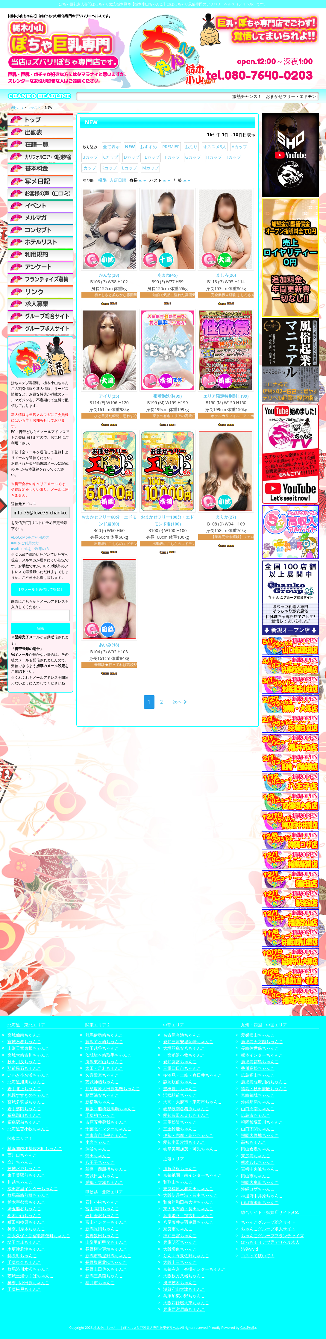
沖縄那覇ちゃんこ (258, 1102)
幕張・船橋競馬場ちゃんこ (110, 1108)
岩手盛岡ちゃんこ (24, 1108)
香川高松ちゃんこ (258, 1068)
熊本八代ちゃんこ (258, 1162)
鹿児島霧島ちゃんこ (260, 1061)
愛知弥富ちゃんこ (180, 1061)
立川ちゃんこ (20, 1162)
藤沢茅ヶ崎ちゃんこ (104, 1041)
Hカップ (214, 157)
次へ (180, 702)
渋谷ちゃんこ (97, 1149)
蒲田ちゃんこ (97, 1155)
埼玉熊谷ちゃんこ (24, 1208)
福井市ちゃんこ (100, 1282)
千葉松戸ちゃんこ (24, 1289)
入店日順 (118, 180)
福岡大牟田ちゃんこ (260, 1182)
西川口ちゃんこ (22, 1155)
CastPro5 (247, 1327)
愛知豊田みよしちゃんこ (186, 1115)
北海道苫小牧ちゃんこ (28, 1129)
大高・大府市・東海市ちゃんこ (192, 1102)
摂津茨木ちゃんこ (180, 1282)
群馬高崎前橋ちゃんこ (28, 1195)
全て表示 (111, 146)
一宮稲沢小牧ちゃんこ (184, 1055)
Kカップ (109, 168)
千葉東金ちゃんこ (24, 1262)
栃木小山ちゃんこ (24, 1215)
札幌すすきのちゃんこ (28, 1095)
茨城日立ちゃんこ (102, 1176)
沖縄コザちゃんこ (258, 1189)
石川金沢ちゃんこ (102, 1215)
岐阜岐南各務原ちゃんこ (186, 1108)
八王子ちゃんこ (100, 1162)
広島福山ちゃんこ (258, 1075)
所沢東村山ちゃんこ (104, 1061)
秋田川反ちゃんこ (24, 1061)
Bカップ (90, 157)
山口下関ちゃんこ (258, 1129)
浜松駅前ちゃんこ (180, 1095)
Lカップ (129, 168)
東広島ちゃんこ (255, 1155)
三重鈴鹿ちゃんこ (180, 1129)
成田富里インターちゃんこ (32, 1188)
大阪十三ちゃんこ (180, 1262)
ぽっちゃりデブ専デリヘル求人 (270, 1242)
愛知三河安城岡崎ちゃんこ (188, 1041)
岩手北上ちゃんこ (24, 1088)
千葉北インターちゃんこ (108, 1129)
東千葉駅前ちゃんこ (26, 1175)
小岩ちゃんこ (97, 1142)
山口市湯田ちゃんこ (260, 1202)
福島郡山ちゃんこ (24, 1115)
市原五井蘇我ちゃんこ (106, 1122)
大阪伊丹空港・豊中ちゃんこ (190, 1195)
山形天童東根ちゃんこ (28, 1048)
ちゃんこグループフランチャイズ (272, 1235)
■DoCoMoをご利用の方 (30, 537)
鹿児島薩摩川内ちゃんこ (264, 1081)
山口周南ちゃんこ (258, 1108)
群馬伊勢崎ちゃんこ (104, 1035)
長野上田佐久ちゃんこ (106, 1269)
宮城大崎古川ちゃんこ (28, 1055)
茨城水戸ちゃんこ (24, 1168)
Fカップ (172, 157)
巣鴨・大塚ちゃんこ (104, 1182)
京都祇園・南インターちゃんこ (192, 1175)
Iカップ (234, 157)
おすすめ (148, 146)
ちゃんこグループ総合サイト (268, 1222)
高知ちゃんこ (253, 1142)
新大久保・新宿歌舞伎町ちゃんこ (38, 1235)
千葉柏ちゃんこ (100, 1115)
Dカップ (131, 157)
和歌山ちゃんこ (177, 1182)
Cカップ (111, 157)
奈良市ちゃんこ (177, 1229)
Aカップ (239, 146)
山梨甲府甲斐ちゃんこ (106, 1242)
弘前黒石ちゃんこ (24, 1068)
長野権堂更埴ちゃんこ (106, 1249)
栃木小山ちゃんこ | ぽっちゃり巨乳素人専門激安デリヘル (136, 1327)
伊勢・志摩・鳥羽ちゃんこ (188, 1135)
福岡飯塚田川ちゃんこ (262, 1122)
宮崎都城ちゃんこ (258, 1095)
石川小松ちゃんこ (102, 1202)
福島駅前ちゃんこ (24, 1122)
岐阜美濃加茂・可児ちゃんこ (190, 1149)
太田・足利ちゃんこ (104, 1068)
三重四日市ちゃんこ (182, 1068)
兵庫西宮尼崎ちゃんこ (184, 1309)
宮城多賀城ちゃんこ (26, 1102)
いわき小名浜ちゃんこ (28, 1075)
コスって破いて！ (258, 1255)
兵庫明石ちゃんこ (180, 1242)
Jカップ (89, 168)
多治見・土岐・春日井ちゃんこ (192, 1075)
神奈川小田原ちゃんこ (28, 1282)
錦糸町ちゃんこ (22, 1255)
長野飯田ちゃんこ (102, 1235)
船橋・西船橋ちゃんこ (106, 1169)
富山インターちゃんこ (106, 1222)
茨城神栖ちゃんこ (102, 1081)
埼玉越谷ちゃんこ (102, 1048)
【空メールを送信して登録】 (40, 589)
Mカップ (150, 168)
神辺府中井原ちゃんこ (262, 1196)
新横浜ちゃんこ (100, 1102)
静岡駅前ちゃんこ (180, 1081)
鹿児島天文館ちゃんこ (262, 1041)
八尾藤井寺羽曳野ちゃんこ (188, 1222)
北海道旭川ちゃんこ (26, 1081)
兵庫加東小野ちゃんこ (184, 1296)
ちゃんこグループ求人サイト (268, 1229)
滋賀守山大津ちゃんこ (184, 1289)
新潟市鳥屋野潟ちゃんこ (108, 1255)
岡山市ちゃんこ (255, 1176)
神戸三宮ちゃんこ (180, 1235)
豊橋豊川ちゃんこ (180, 1088)
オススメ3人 (214, 146)
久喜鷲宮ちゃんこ (102, 1075)
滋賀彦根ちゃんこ (180, 1168)
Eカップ (152, 157)
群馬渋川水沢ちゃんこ (28, 1269)
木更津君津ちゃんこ (26, 1249)
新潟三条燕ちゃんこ (104, 1276)
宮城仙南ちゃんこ (24, 1035)
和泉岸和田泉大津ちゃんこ (188, 1202)
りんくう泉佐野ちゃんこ (186, 1255)
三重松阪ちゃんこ (180, 1122)
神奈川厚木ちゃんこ (26, 1229)
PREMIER (171, 146)
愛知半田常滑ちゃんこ (184, 1142)
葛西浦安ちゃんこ (102, 1095)
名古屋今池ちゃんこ (182, 1035)
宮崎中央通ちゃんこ (260, 1169)
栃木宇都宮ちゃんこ (26, 1202)
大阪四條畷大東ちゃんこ (186, 1302)
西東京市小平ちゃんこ (106, 1135)
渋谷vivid (249, 1249)
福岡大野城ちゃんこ (260, 1135)
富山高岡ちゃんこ (102, 1208)
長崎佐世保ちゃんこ (260, 1048)
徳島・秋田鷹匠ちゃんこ (264, 1088)
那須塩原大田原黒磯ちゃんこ (112, 1088)
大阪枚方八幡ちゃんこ (184, 1276)
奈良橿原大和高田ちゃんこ (188, 1188)
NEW (130, 146)
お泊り (191, 146)
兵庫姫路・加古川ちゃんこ (188, 1215)
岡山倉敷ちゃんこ (258, 1149)
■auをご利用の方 (25, 543)
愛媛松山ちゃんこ (258, 1035)
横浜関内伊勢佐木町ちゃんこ (34, 1148)
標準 (102, 180)
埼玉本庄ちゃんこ (24, 1242)
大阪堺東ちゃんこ (180, 1249)
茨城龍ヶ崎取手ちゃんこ (108, 1055)
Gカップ (193, 157)
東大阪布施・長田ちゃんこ (188, 1208)
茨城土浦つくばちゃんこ (30, 1276)
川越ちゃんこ (20, 1182)
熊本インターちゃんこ (262, 1055)
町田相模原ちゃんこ (26, 1222)
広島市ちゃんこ (255, 1115)
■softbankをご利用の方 (30, 548)
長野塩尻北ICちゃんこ (106, 1262)
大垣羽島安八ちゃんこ (184, 1048)
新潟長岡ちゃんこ (102, 1229)
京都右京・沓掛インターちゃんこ (194, 1269)
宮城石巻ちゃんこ (24, 1041)
